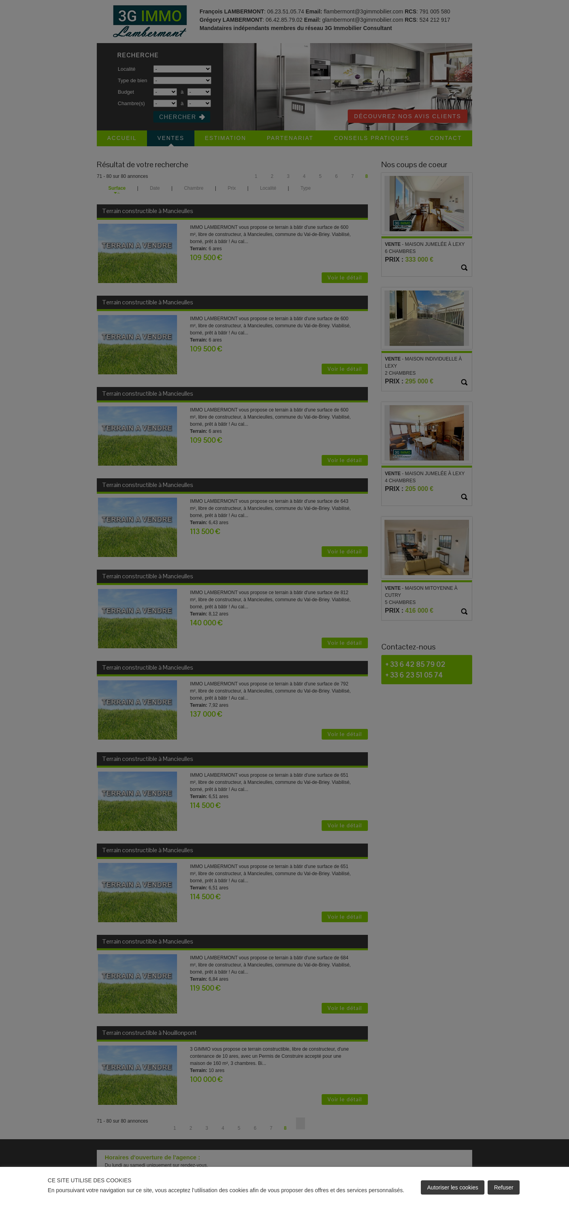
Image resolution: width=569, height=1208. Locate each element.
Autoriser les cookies (452, 1187)
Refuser (503, 1187)
